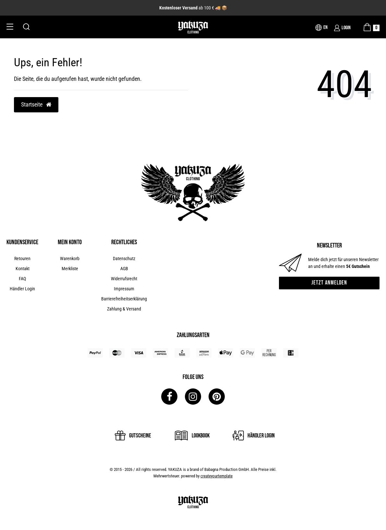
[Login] (342, 28)
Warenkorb (69, 258)
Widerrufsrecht (124, 278)
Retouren (22, 258)
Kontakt (23, 268)
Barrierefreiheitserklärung (124, 298)
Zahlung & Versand (124, 308)
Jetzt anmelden (329, 282)
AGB (124, 268)
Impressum (124, 288)
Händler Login (22, 288)
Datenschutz (124, 258)
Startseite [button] (36, 104)
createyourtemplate (216, 475)
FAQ (22, 278)
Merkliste (70, 268)
